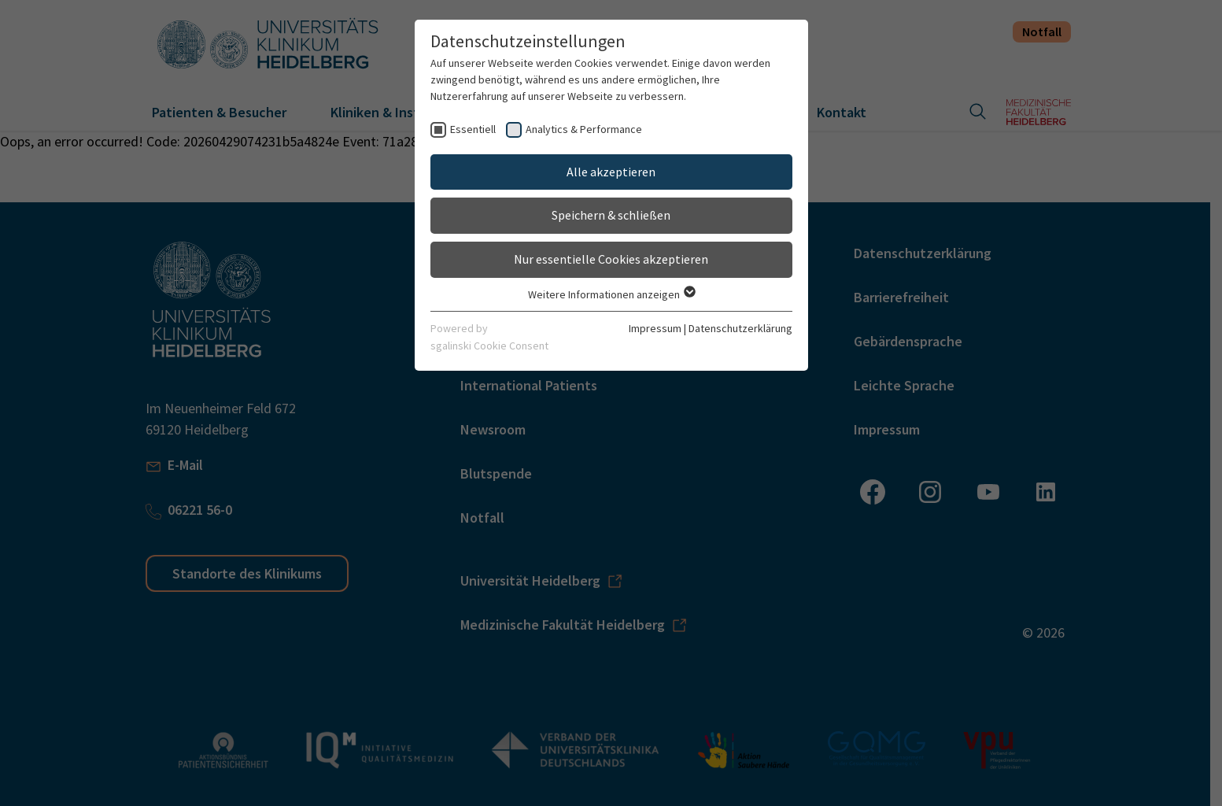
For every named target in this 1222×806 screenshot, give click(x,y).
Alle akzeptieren (611, 171)
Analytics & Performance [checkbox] (584, 129)
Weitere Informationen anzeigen (611, 294)
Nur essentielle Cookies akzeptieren (611, 259)
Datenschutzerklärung (740, 328)
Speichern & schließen (611, 215)
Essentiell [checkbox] (473, 129)
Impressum (655, 328)
